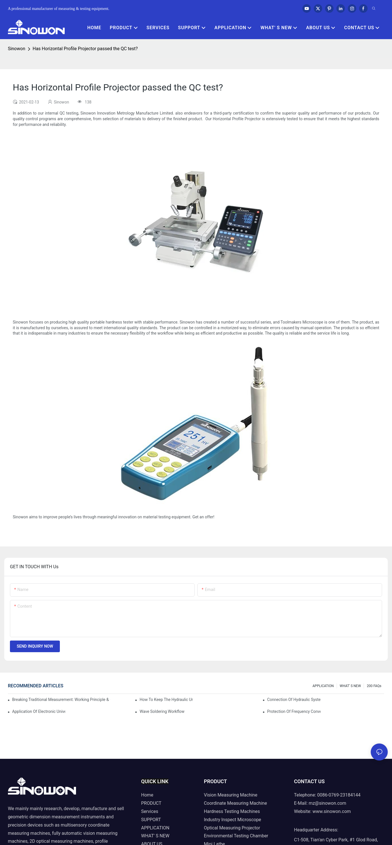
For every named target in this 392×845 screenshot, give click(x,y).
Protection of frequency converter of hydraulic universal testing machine (294, 711)
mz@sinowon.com (327, 803)
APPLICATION (323, 686)
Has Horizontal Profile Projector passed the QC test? (85, 48)
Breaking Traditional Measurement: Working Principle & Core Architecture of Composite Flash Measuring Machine (61, 699)
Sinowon (16, 48)
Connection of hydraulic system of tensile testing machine (294, 699)
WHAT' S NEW (350, 686)
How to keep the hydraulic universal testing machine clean (166, 699)
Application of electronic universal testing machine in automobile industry (39, 711)
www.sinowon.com (332, 811)
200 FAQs (374, 686)
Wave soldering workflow (162, 711)
